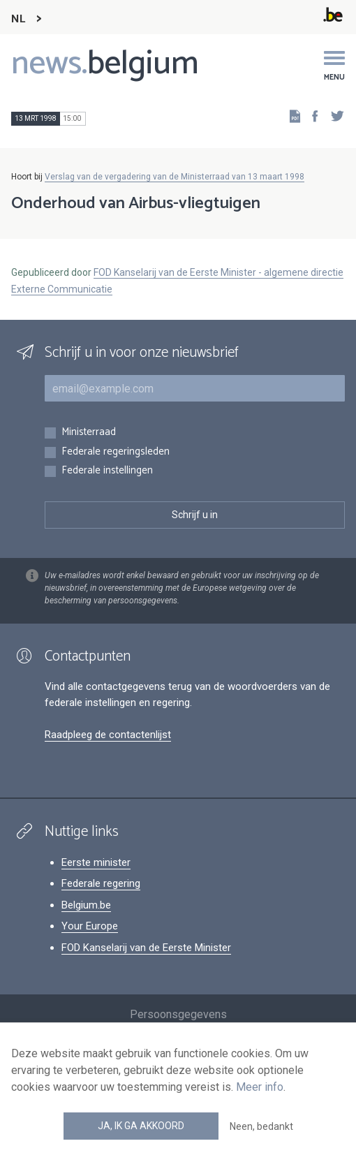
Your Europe (89, 926)
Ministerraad (88, 433)
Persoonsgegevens (178, 1014)
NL (18, 19)
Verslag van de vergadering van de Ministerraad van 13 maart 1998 (174, 177)
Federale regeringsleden (115, 452)
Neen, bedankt (261, 1126)
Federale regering (100, 883)
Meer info (259, 1087)
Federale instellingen (107, 471)
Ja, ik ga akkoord (141, 1125)
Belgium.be (86, 905)
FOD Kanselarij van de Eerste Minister (146, 947)
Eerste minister (96, 862)
